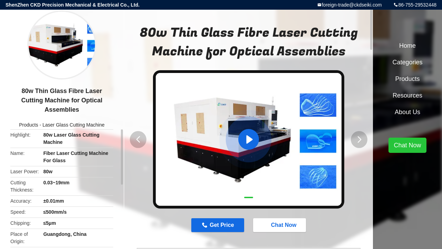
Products (28, 125)
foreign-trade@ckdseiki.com (352, 5)
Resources (407, 95)
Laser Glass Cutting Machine (73, 125)
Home (407, 45)
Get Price (222, 225)
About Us (407, 112)
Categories (407, 62)
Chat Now (280, 224)
